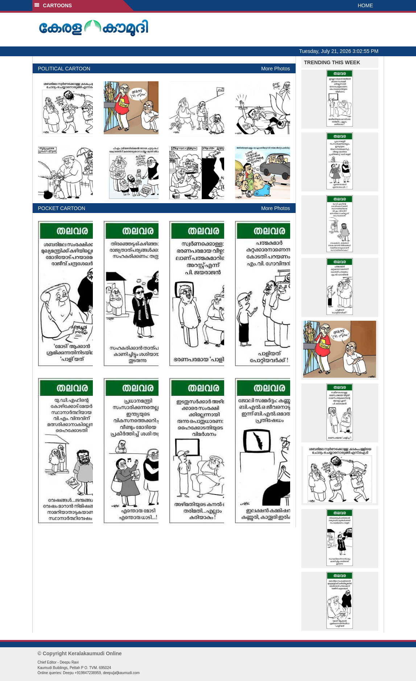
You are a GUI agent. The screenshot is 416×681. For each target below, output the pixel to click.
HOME (365, 5)
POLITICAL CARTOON (64, 68)
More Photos (275, 68)
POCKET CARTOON (62, 208)
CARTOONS (53, 5)
